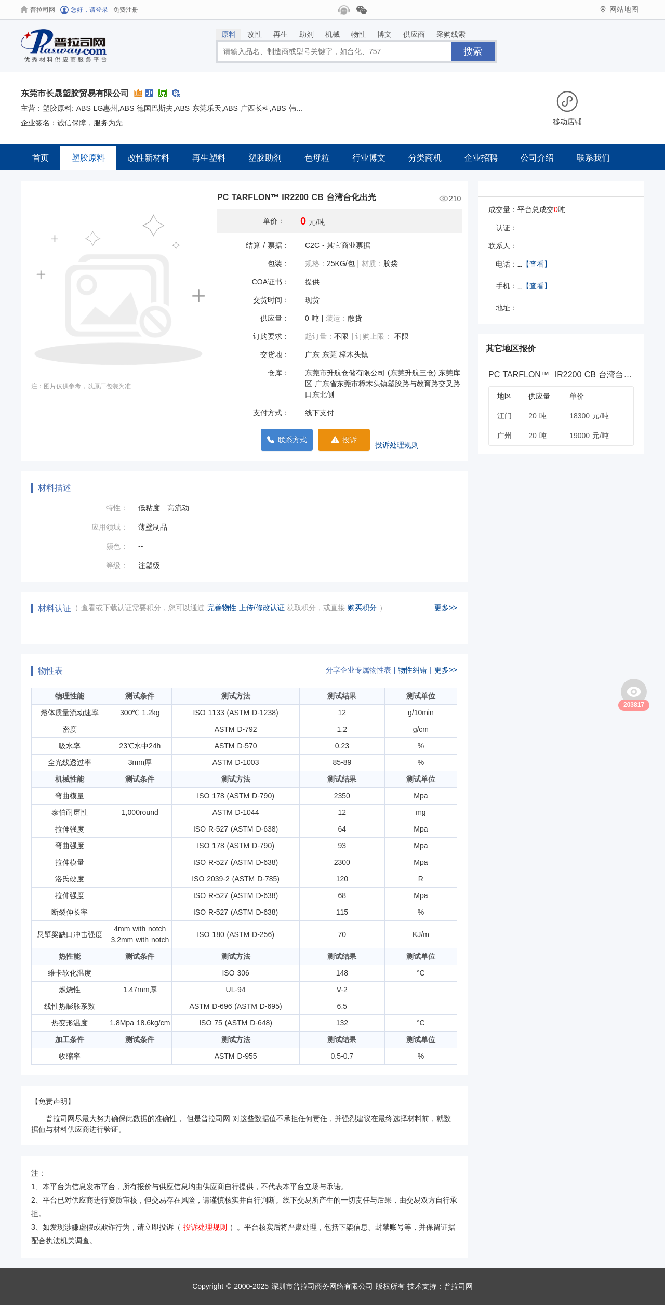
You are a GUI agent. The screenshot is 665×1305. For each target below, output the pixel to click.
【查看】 (536, 264)
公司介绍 (537, 157)
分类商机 (425, 157)
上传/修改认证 (262, 607)
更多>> (445, 607)
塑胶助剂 (265, 157)
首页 (40, 157)
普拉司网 (458, 1286)
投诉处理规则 (397, 445)
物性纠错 (412, 670)
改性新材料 (148, 157)
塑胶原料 (88, 157)
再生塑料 (208, 157)
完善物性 (223, 607)
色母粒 (316, 157)
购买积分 (363, 607)
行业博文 (368, 157)
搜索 (472, 51)
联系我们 (593, 157)
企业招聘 (481, 157)
